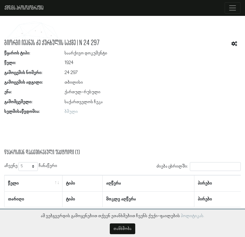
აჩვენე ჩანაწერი (30, 166)
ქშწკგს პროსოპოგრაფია (24, 8)
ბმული (71, 111)
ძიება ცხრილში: (198, 166)
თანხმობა (122, 229)
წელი (13, 183)
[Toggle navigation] (232, 8)
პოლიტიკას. (192, 216)
